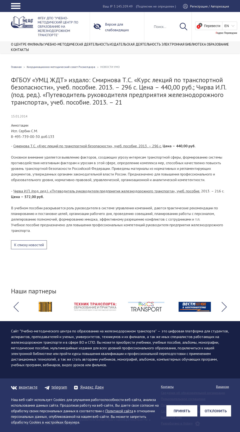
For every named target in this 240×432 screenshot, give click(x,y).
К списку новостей (29, 244)
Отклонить (216, 411)
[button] (16, 307)
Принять (182, 411)
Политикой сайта (119, 411)
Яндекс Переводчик (226, 33)
